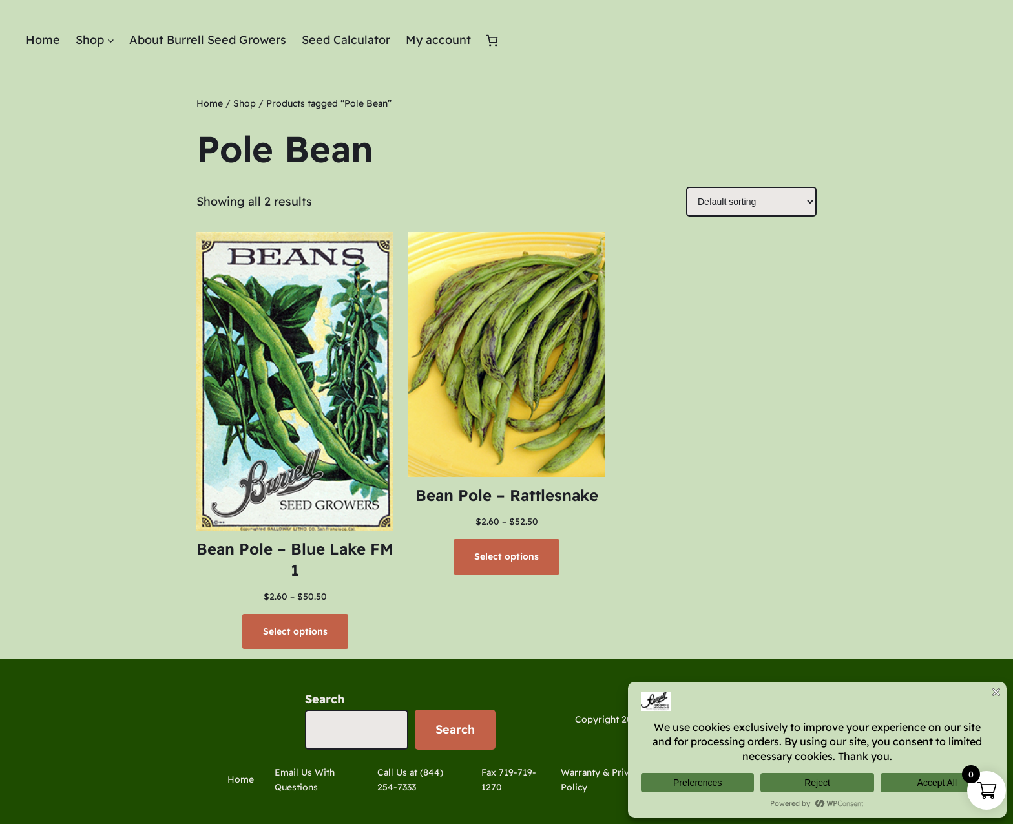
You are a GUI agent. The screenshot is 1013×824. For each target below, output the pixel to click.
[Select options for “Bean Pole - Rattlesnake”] (506, 556)
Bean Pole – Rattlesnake (506, 495)
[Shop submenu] (110, 40)
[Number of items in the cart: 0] (491, 40)
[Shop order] (751, 202)
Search (324, 699)
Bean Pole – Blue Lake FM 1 (294, 559)
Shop (244, 103)
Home (209, 103)
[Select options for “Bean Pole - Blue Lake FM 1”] (295, 631)
